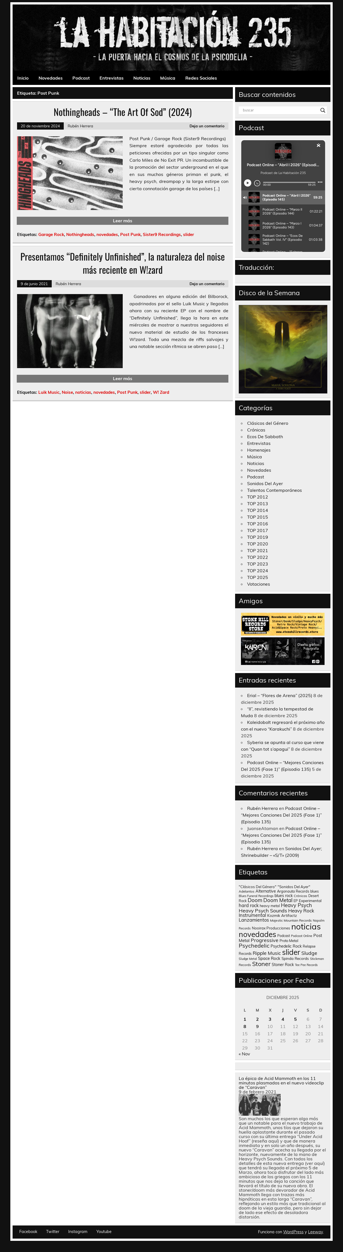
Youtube (104, 1232)
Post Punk (130, 234)
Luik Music (49, 392)
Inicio (23, 78)
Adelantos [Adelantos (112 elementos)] (246, 891)
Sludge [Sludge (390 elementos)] (309, 953)
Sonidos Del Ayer (265, 483)
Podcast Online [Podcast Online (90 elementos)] (301, 936)
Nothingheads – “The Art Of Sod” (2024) (123, 112)
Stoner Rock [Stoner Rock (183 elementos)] (283, 964)
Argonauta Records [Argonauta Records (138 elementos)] (293, 891)
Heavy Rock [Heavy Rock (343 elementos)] (301, 911)
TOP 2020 (257, 544)
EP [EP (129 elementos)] (296, 900)
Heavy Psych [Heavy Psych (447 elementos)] (296, 905)
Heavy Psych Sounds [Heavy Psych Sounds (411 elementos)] (263, 910)
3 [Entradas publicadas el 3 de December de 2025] (270, 1019)
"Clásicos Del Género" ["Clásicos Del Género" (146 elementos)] (257, 886)
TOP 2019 (257, 537)
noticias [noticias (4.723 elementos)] (306, 926)
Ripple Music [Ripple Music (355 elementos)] (267, 953)
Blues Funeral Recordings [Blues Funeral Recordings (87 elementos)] (256, 896)
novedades (107, 234)
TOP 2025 (257, 577)
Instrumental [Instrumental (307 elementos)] (252, 915)
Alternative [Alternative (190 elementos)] (266, 891)
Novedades (51, 78)
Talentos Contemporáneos (274, 490)
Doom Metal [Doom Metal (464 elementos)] (277, 900)
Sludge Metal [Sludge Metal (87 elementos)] (248, 959)
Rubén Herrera (80, 125)
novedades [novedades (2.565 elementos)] (257, 934)
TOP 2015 (257, 517)
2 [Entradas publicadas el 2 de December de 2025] (257, 1019)
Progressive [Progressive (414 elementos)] (264, 940)
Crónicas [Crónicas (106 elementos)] (300, 896)
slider (188, 234)
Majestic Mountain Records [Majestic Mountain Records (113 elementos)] (291, 920)
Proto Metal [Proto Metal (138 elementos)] (289, 940)
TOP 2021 (257, 550)
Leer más (122, 220)
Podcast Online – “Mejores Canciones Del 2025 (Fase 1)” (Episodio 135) (281, 814)
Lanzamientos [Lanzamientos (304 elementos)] (254, 920)
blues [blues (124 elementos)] (314, 891)
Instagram (77, 1232)
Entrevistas (112, 78)
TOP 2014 (257, 510)
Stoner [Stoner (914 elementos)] (261, 963)
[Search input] (280, 110)
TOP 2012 (257, 497)
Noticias (141, 78)
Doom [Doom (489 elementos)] (255, 900)
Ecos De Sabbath (265, 436)
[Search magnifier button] (323, 110)
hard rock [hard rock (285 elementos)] (249, 905)
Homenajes (259, 450)
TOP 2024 (257, 570)
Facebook (28, 1232)
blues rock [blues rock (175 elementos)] (284, 895)
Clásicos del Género (267, 423)
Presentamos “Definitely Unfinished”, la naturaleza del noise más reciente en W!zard (122, 262)
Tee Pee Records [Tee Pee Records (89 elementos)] (306, 965)
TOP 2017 (257, 530)
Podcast (81, 78)
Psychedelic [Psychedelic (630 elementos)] (254, 945)
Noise (67, 392)
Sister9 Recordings (162, 234)
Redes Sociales (201, 78)
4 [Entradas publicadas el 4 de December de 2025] (283, 1019)
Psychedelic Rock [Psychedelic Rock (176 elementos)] (286, 946)
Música (167, 78)
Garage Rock (51, 234)
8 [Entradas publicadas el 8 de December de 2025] (244, 1026)
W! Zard (161, 392)
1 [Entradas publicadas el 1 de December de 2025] (244, 1019)
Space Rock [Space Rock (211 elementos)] (269, 958)
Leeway (315, 1231)
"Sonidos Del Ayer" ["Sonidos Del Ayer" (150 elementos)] (294, 886)
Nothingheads (80, 234)
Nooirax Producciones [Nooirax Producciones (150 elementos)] (271, 928)
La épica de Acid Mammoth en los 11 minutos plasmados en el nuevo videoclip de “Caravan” (281, 1082)
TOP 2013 (257, 503)
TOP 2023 (257, 564)
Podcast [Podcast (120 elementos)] (283, 936)
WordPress (293, 1231)
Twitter (52, 1232)
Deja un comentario (207, 125)
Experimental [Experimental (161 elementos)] (310, 900)
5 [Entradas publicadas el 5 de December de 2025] (295, 1019)
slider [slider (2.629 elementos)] (291, 952)
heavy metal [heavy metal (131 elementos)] (270, 905)
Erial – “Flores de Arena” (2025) (279, 695)
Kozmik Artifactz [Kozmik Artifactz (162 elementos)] (282, 915)
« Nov (244, 1054)
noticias (83, 392)
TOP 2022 (257, 557)
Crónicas (256, 430)
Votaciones (258, 584)
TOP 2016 (257, 523)
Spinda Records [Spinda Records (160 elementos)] (295, 958)
